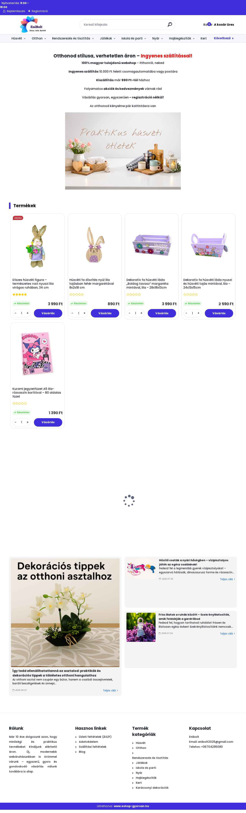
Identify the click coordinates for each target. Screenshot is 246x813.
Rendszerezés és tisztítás (71, 38)
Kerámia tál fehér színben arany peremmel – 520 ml (158, 518)
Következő (222, 38)
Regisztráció (40, 11)
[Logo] (32, 24)
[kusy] (22, 314)
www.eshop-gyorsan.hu (131, 809)
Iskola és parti (132, 38)
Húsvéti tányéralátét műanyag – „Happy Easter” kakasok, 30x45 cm (28, 520)
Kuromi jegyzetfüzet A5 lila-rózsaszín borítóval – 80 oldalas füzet (34, 395)
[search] (170, 26)
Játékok (106, 38)
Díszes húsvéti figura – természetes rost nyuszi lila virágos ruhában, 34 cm (33, 284)
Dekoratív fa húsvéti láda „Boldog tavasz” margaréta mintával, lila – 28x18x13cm (148, 284)
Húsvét (16, 38)
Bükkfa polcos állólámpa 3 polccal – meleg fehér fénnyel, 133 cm (73, 518)
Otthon (37, 38)
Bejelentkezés (16, 11)
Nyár (155, 38)
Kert (204, 38)
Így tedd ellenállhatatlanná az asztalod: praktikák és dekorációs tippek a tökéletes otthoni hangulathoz (56, 676)
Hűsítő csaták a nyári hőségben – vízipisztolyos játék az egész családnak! (193, 566)
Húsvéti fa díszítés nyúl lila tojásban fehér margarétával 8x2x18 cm (92, 284)
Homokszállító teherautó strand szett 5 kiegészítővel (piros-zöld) (202, 520)
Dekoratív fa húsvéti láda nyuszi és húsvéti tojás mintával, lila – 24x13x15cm (204, 284)
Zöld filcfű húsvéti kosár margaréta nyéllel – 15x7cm (115, 518)
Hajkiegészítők (180, 38)
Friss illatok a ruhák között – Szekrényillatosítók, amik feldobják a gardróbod (194, 620)
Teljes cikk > (110, 693)
